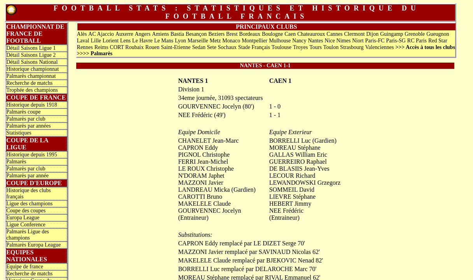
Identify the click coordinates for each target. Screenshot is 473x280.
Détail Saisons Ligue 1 (31, 48)
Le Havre (142, 41)
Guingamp (391, 34)
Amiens (160, 34)
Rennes (85, 47)
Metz (215, 41)
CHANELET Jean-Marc (208, 140)
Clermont (354, 34)
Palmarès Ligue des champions (27, 235)
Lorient (111, 41)
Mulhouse (280, 41)
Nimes (343, 41)
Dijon (372, 34)
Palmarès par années (28, 126)
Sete (211, 47)
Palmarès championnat (31, 76)
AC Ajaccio (101, 34)
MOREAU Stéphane (295, 147)
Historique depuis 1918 (31, 105)
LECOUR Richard (292, 175)
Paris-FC (375, 41)
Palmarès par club (25, 119)
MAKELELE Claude (204, 203)
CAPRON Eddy (198, 147)
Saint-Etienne (176, 47)
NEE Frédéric (286, 210)
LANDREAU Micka (204, 189)
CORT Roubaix (127, 47)
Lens (125, 41)
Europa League (22, 217)
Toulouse (281, 47)
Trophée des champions (32, 90)
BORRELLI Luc (290, 140)
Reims (102, 47)
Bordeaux (249, 34)
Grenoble (415, 34)
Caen (290, 34)
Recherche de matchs (29, 83)
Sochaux (227, 47)
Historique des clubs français (28, 193)
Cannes (335, 34)
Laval (83, 41)
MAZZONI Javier (200, 182)
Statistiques (19, 133)
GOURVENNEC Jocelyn (209, 210)
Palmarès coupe (23, 112)
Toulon (330, 47)
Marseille (197, 41)
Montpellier (254, 41)
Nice (329, 41)
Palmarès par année (27, 175)
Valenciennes (379, 47)
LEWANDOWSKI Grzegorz (305, 182)
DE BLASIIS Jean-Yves (299, 168)
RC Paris (417, 41)
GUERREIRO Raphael (298, 161)
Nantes (315, 41)
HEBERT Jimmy (290, 203)
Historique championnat (32, 69)
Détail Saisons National (32, 62)
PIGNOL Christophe (203, 154)
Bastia (177, 34)
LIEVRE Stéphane (292, 196)
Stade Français (254, 47)
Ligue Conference (26, 225)
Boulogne (272, 34)
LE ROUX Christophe (206, 168)
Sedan (198, 47)
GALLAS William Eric (298, 154)
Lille (96, 41)
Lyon (180, 41)
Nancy (299, 41)
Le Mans (163, 41)
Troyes (300, 47)
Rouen (152, 47)
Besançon (196, 34)
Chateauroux (311, 34)
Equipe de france (24, 267)
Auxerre (124, 34)
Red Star (437, 41)
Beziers (216, 34)
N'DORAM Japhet (201, 175)
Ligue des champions (29, 203)
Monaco (231, 41)
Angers (142, 34)
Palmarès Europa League (33, 245)
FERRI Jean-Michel (203, 161)
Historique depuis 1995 (31, 155)
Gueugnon (437, 34)
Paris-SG (396, 41)
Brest (232, 34)
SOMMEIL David (291, 189)
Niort (358, 41)
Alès (82, 34)
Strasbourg (351, 47)
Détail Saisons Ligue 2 (31, 55)
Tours (315, 47)
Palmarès (16, 161)
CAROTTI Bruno (200, 196)
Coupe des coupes (26, 211)
